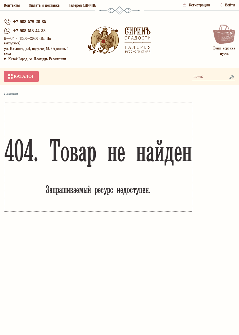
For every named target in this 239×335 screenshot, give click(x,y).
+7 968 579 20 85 (29, 22)
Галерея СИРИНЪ (82, 5)
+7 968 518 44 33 (29, 31)
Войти (227, 5)
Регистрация (197, 5)
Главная (11, 93)
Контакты (12, 5)
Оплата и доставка (44, 5)
